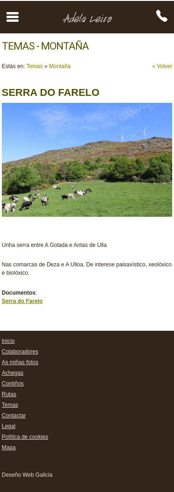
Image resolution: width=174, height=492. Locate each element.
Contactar (14, 415)
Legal (8, 426)
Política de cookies (25, 437)
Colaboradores (20, 351)
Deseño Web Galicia (27, 475)
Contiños (13, 383)
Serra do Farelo (22, 301)
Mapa (9, 447)
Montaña (60, 66)
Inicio (8, 341)
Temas (34, 66)
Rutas (9, 394)
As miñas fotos (20, 362)
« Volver (162, 66)
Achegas (13, 373)
